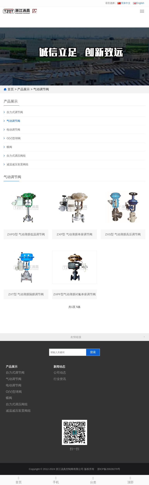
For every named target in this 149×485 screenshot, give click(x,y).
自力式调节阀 (15, 112)
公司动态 (60, 372)
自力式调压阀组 (16, 155)
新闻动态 (59, 366)
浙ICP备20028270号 (108, 469)
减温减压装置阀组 (17, 164)
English (138, 3)
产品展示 (23, 89)
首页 (11, 89)
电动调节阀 (13, 129)
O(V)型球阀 (14, 138)
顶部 (130, 479)
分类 (93, 479)
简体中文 (124, 3)
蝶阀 (9, 147)
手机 (55, 479)
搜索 (93, 352)
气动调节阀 (41, 89)
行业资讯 (60, 379)
